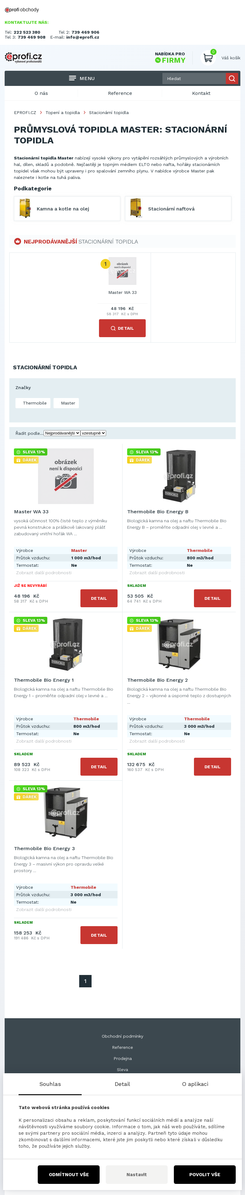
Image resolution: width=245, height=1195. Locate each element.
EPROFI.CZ (25, 112)
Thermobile (34, 402)
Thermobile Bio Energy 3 (44, 848)
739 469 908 (31, 37)
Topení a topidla (62, 112)
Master (67, 402)
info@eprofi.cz (82, 37)
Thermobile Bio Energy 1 (44, 680)
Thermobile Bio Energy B (157, 512)
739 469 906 (85, 32)
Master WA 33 (122, 292)
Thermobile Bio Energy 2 (157, 680)
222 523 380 (27, 32)
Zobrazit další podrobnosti (43, 572)
